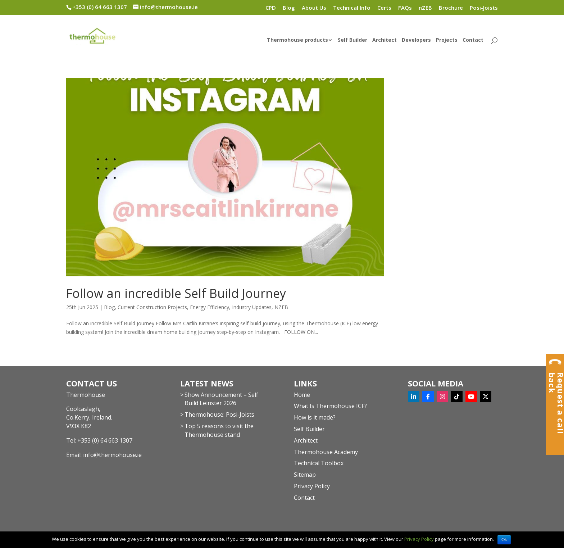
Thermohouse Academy (326, 452)
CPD (270, 8)
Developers (416, 40)
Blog (289, 8)
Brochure (451, 8)
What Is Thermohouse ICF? (330, 406)
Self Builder (352, 40)
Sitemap (305, 475)
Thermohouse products (297, 40)
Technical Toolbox (319, 463)
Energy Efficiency (209, 307)
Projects (447, 40)
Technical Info (351, 8)
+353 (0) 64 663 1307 (104, 440)
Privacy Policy (312, 486)
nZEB (425, 8)
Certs (384, 8)
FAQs (405, 8)
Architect (384, 40)
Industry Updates (252, 307)
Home (302, 395)
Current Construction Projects (152, 307)
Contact (473, 40)
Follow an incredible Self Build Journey (176, 293)
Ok (504, 539)
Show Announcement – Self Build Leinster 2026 (221, 399)
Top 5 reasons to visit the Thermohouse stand (219, 430)
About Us (314, 8)
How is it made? (315, 417)
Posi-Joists (484, 8)
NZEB (281, 307)
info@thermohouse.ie (112, 455)
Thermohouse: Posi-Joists (219, 414)
